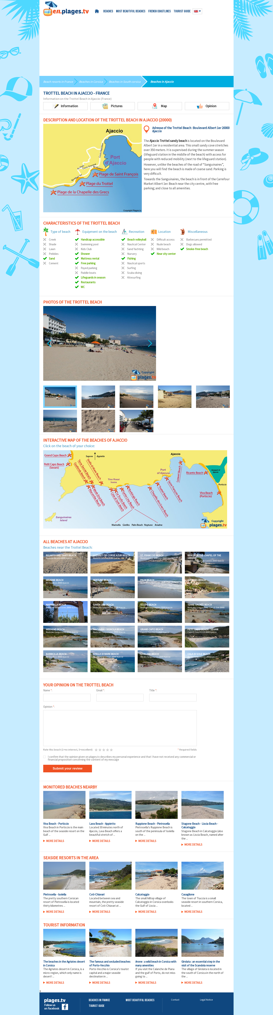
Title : (153, 690)
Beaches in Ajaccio (162, 81)
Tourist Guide (96, 1006)
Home (97, 11)
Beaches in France (99, 1000)
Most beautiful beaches (130, 11)
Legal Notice (206, 999)
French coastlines (159, 11)
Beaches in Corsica (91, 81)
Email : (100, 690)
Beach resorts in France (58, 81)
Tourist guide (182, 11)
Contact (175, 999)
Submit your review (67, 768)
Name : (47, 690)
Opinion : (49, 706)
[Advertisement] (136, 44)
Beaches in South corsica (124, 81)
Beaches (108, 11)
